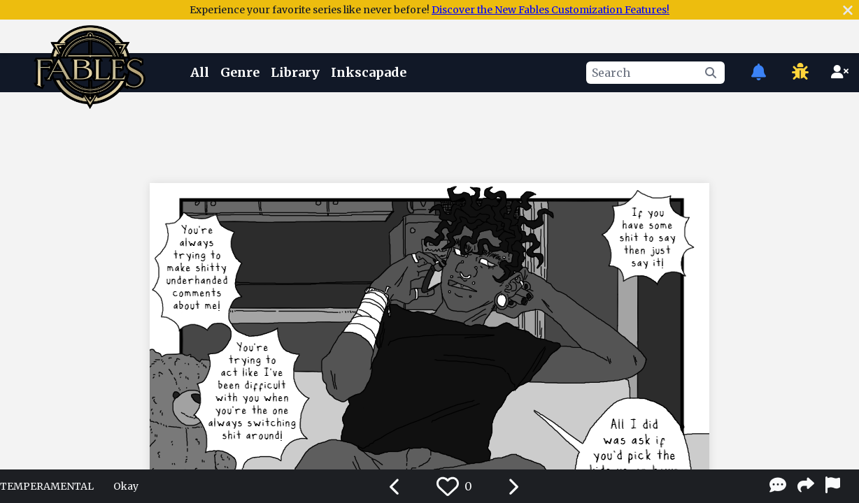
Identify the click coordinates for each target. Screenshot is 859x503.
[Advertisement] (429, 134)
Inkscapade (368, 72)
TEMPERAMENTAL (47, 486)
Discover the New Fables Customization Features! (550, 9)
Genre (240, 72)
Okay (126, 486)
